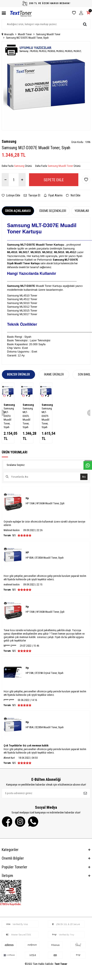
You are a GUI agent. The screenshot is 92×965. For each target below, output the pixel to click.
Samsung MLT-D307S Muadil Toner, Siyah (46, 418)
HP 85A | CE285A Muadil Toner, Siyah (45, 727)
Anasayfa (8, 34)
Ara (84, 476)
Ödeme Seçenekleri (52, 211)
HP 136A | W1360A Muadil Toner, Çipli (45, 503)
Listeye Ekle (11, 195)
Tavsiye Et (32, 195)
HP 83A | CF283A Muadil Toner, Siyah (45, 557)
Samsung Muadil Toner (48, 34)
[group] (46, 85)
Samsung (9, 141)
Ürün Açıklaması (18, 211)
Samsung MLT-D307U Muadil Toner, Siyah (8, 418)
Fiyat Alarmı (53, 195)
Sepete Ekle (54, 180)
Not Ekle (73, 195)
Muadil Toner (25, 34)
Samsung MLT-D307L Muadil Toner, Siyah (27, 418)
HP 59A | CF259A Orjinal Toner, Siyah (44, 673)
